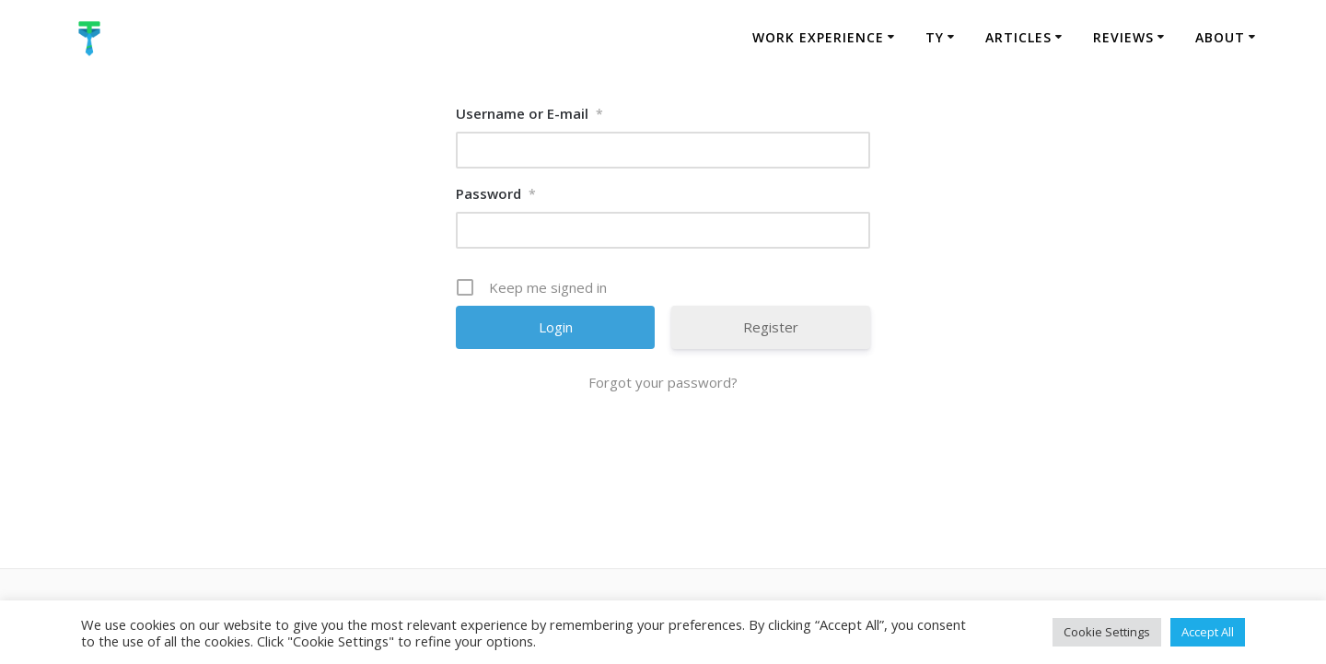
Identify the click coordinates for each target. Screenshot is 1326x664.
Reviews (1123, 37)
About (1220, 37)
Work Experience (818, 37)
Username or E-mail (529, 113)
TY (934, 37)
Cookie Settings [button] (1107, 631)
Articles (1018, 37)
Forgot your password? (663, 382)
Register (770, 327)
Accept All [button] (1207, 631)
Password (496, 193)
